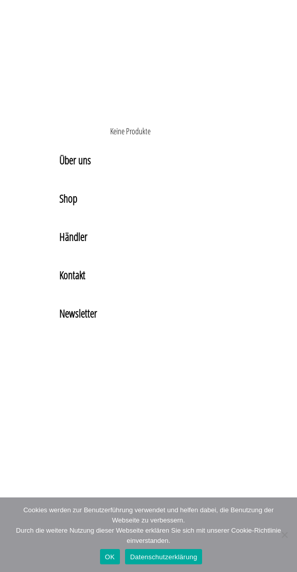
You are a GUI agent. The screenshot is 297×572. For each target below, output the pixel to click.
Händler (73, 237)
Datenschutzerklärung (163, 557)
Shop (68, 199)
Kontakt (72, 275)
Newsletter (78, 313)
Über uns (75, 160)
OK (110, 557)
